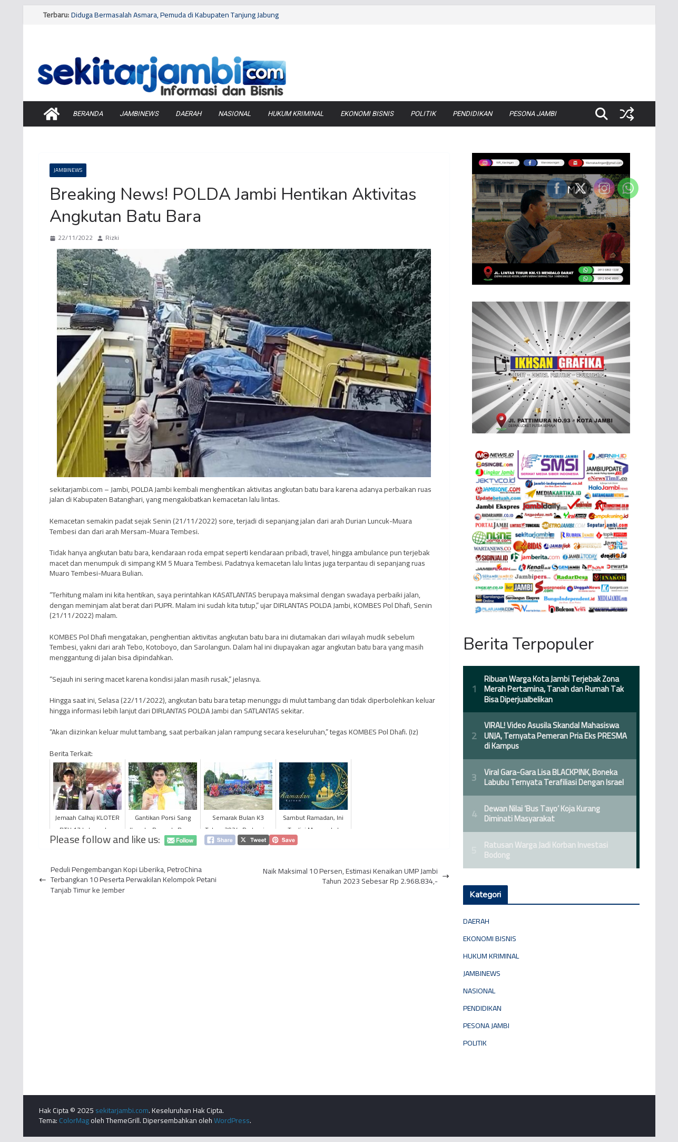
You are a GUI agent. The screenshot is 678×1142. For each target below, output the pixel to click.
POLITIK (423, 114)
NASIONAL (234, 114)
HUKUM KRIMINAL (295, 114)
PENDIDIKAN (472, 114)
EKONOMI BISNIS (367, 114)
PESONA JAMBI (532, 114)
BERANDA (88, 114)
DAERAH (188, 114)
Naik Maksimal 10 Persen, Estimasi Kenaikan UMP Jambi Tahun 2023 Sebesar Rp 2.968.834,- (356, 876)
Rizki (112, 238)
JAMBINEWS (139, 114)
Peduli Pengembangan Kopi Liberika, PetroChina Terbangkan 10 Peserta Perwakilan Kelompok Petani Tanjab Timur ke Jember (128, 880)
